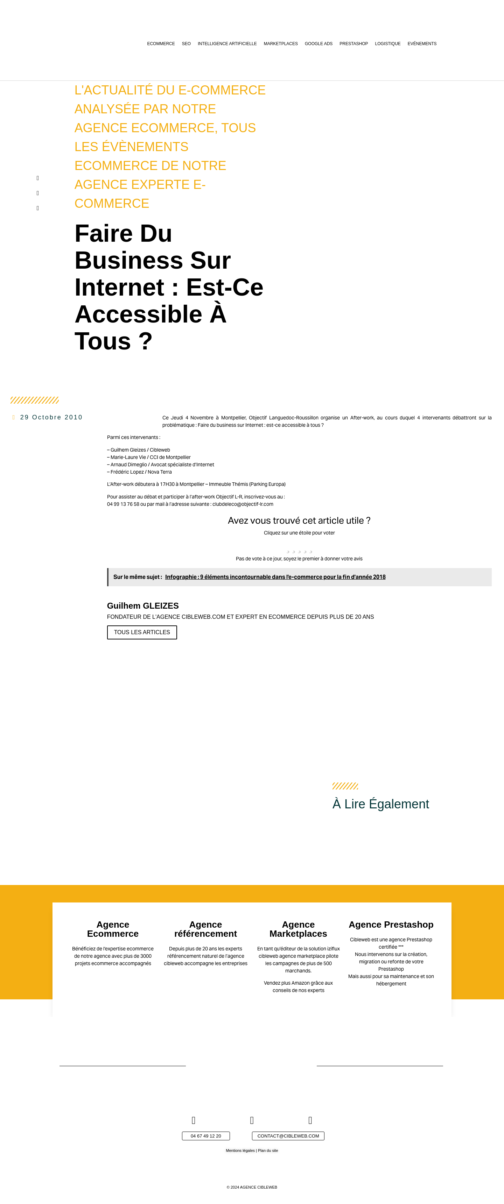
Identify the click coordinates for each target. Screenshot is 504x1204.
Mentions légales (240, 1150)
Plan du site (268, 1150)
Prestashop (354, 43)
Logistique (388, 43)
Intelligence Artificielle (227, 43)
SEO (186, 43)
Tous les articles (142, 632)
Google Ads (318, 43)
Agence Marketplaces (298, 929)
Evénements (422, 43)
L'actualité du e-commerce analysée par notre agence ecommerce (170, 109)
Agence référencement (205, 929)
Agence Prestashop (391, 924)
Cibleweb (160, 450)
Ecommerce (161, 43)
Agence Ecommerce (113, 929)
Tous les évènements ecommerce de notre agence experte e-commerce (165, 166)
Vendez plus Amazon (287, 983)
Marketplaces (281, 43)
